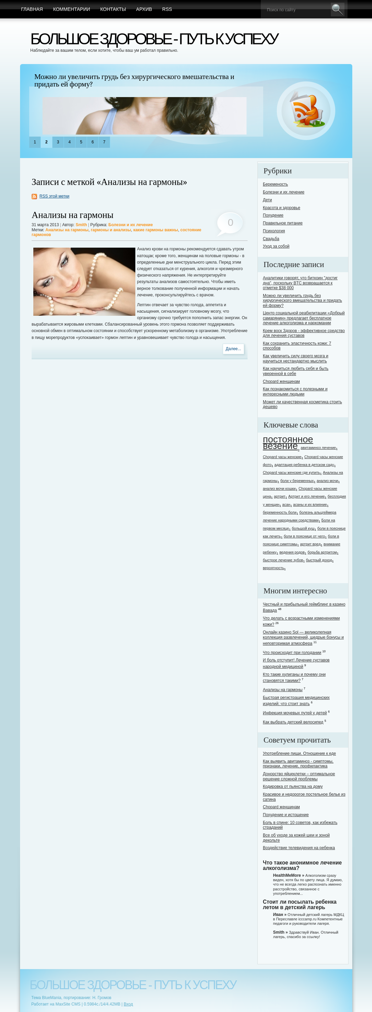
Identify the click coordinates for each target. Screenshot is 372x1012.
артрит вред (310, 544)
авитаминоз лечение (318, 448)
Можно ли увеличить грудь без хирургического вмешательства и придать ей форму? (134, 80)
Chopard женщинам (281, 381)
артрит (280, 496)
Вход (128, 1004)
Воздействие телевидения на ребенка (299, 847)
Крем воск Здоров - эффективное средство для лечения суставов (304, 333)
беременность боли (280, 512)
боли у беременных (297, 481)
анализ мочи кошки (279, 488)
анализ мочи (327, 481)
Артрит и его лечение (306, 496)
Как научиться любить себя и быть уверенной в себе (295, 371)
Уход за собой (276, 246)
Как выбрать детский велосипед (293, 722)
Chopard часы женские (282, 457)
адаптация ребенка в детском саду (304, 465)
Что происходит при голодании (292, 652)
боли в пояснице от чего (304, 536)
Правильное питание (283, 223)
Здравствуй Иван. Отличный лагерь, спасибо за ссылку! (305, 934)
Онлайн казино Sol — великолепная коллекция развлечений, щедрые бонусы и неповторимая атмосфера (303, 638)
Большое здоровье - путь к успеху (153, 39)
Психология (274, 231)
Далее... (233, 348)
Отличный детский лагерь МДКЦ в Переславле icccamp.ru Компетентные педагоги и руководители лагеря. (308, 919)
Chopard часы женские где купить (291, 472)
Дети (267, 200)
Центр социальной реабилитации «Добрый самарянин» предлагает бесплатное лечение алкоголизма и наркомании (304, 318)
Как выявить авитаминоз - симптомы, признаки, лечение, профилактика (298, 763)
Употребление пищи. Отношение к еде (299, 753)
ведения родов (292, 552)
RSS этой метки (54, 196)
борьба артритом (322, 552)
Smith (81, 224)
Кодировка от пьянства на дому (293, 786)
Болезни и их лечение (130, 224)
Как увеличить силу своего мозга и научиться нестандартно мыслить (295, 358)
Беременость (275, 184)
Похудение (273, 215)
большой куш (303, 528)
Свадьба (271, 238)
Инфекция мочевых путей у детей (295, 713)
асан (286, 504)
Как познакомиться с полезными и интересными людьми (295, 391)
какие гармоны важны (155, 230)
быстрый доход (319, 560)
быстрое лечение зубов (283, 560)
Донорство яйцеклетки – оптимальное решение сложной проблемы (299, 776)
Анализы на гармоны (73, 215)
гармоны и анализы (111, 230)
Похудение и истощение (286, 814)
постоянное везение (288, 442)
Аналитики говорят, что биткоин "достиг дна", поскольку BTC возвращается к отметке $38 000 (300, 283)
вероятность (273, 568)
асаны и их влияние (310, 504)
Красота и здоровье (281, 207)
